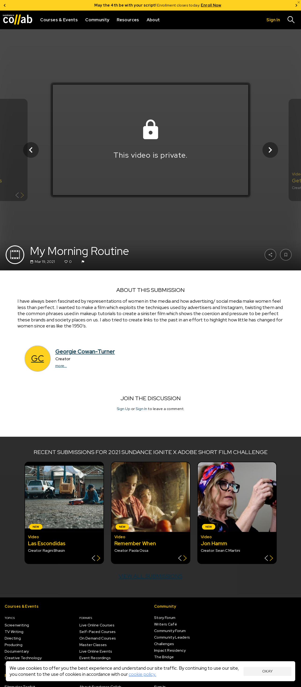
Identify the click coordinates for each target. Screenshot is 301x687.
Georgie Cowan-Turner (85, 351)
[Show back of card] (19, 195)
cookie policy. (142, 674)
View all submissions (150, 576)
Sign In (141, 408)
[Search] (291, 20)
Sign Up (124, 408)
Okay (267, 671)
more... (61, 365)
